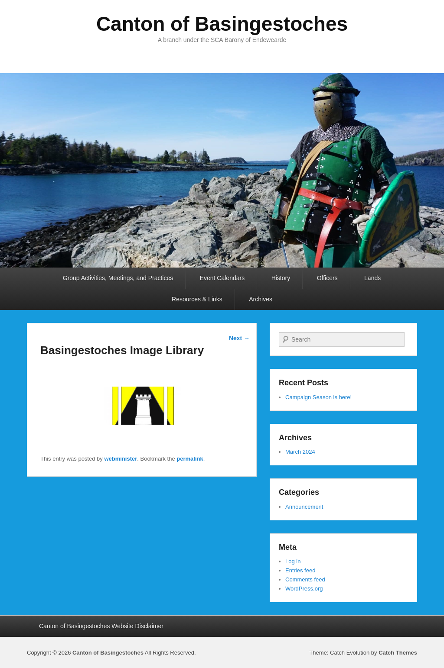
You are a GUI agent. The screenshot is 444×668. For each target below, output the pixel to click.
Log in (292, 561)
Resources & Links (197, 299)
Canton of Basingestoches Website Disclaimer (101, 626)
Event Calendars (222, 277)
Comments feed (305, 579)
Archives (260, 299)
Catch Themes (398, 652)
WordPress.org (304, 588)
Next (239, 338)
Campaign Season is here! (318, 397)
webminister (120, 458)
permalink (189, 458)
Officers (327, 277)
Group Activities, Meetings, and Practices (118, 277)
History (281, 277)
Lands (372, 277)
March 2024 (300, 452)
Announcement (304, 506)
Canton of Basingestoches (222, 24)
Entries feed (300, 570)
